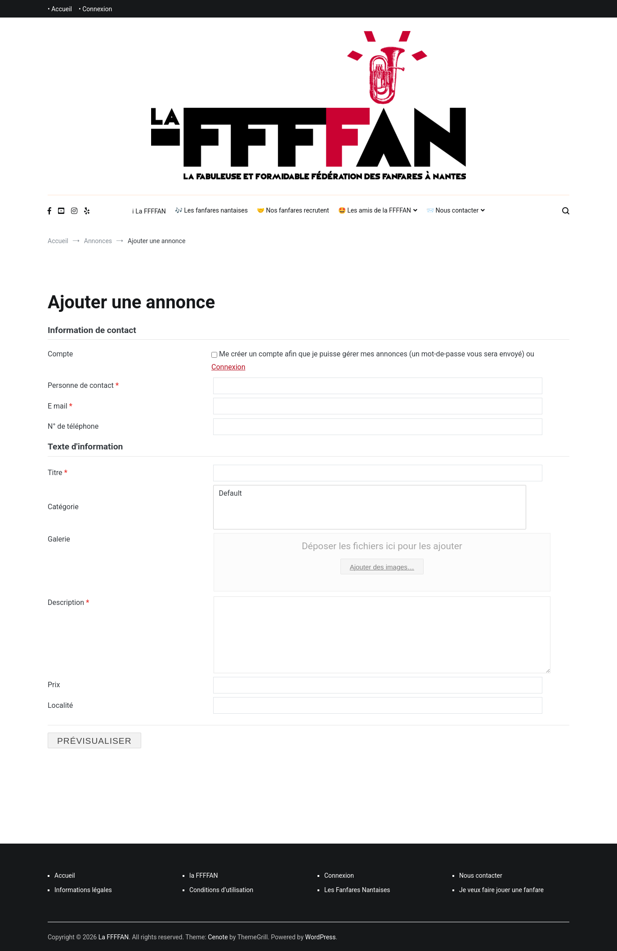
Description (68, 602)
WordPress (320, 936)
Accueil (64, 874)
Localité (60, 704)
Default (370, 493)
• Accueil (60, 9)
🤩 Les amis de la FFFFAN (374, 210)
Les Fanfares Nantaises (357, 889)
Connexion (228, 367)
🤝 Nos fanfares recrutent (293, 210)
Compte (60, 354)
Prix (54, 684)
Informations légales (83, 889)
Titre (57, 472)
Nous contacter (480, 874)
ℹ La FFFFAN (149, 211)
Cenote (218, 936)
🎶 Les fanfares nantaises (211, 210)
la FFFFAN (203, 874)
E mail (60, 405)
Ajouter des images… (382, 566)
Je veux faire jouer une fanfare (501, 889)
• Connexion (95, 9)
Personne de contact (83, 385)
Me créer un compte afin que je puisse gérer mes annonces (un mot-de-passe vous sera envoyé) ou (372, 360)
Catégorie (63, 506)
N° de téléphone (73, 426)
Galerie (59, 538)
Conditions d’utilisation (221, 889)
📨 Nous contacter (452, 210)
